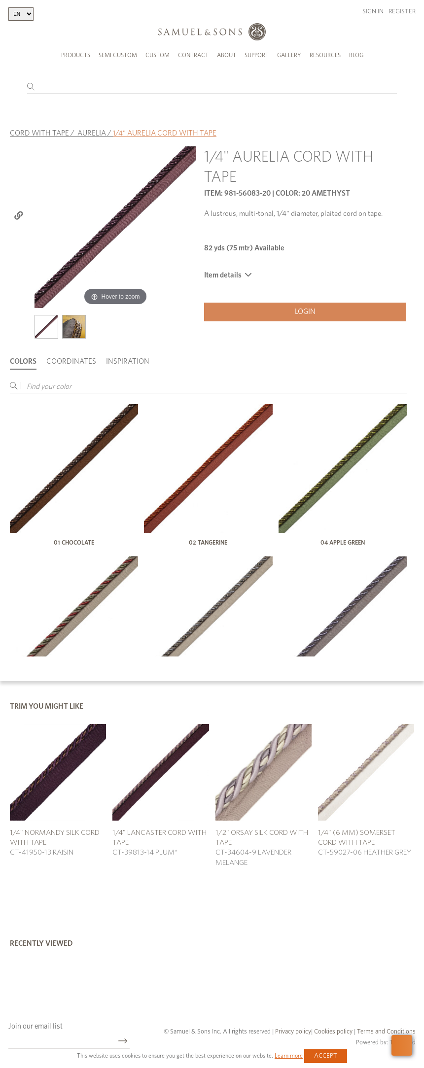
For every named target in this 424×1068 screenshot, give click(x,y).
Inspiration (127, 361)
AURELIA (91, 133)
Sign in (373, 11)
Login (305, 311)
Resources (325, 55)
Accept (325, 1056)
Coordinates (71, 361)
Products (75, 55)
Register (402, 11)
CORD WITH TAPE (39, 133)
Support (257, 55)
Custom (157, 55)
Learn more (289, 1056)
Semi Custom (118, 55)
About (226, 55)
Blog (356, 55)
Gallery (289, 55)
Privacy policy (293, 1032)
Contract (193, 55)
